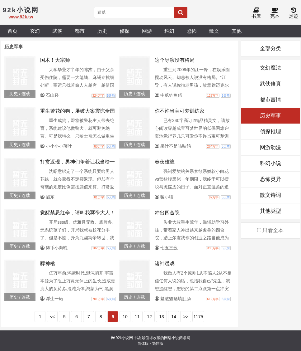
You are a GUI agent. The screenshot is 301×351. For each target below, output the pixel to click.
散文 (214, 31)
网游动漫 (270, 147)
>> (185, 316)
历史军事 (270, 116)
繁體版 (157, 343)
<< (52, 316)
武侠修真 (270, 84)
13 (161, 316)
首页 (12, 31)
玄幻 (35, 31)
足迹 (293, 13)
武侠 (57, 31)
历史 (102, 31)
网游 (147, 31)
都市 (80, 31)
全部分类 (270, 48)
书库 (256, 13)
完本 (275, 13)
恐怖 (192, 31)
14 (173, 316)
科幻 (169, 31)
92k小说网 (124, 338)
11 (137, 316)
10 (125, 316)
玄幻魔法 (270, 68)
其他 (237, 31)
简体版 (143, 343)
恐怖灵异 (270, 179)
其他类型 (270, 211)
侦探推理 (270, 131)
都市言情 (270, 100)
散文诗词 (270, 195)
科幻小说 (270, 163)
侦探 (124, 31)
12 (149, 316)
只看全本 (270, 230)
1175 (198, 316)
